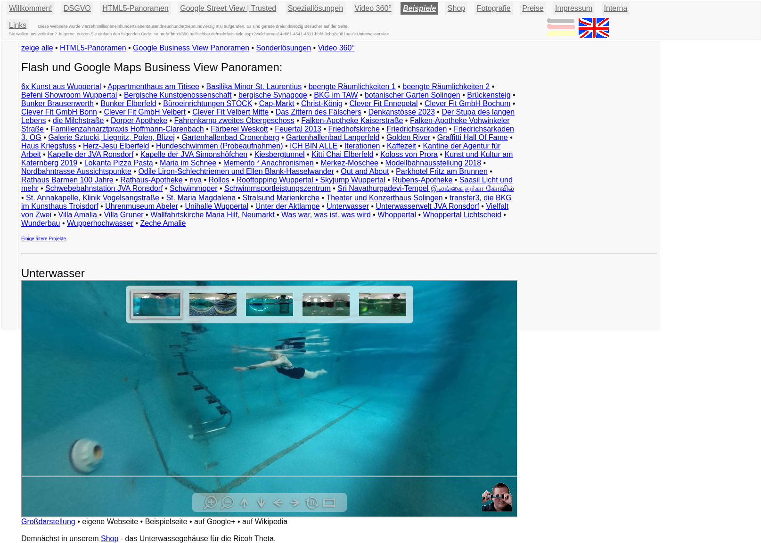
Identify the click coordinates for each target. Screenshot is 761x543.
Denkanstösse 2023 (401, 112)
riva (195, 180)
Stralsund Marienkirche (281, 198)
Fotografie (494, 8)
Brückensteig (489, 95)
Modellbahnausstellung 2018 (433, 163)
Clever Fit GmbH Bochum (467, 103)
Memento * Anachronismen (268, 163)
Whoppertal (396, 215)
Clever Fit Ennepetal (384, 103)
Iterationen (362, 146)
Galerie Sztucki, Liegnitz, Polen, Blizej (111, 137)
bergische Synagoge (272, 95)
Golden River (408, 137)
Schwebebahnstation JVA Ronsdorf (104, 188)
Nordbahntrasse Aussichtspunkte (76, 171)
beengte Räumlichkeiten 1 (352, 86)
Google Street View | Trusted (228, 8)
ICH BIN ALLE (313, 146)
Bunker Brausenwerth (57, 103)
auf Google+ (215, 522)
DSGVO (77, 8)
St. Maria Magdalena (201, 198)
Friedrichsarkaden (416, 129)
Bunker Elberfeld (128, 103)
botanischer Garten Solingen (412, 95)
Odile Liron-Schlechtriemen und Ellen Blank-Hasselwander (236, 171)
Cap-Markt (277, 103)
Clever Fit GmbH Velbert (144, 112)
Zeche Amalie (163, 223)
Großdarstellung (48, 522)
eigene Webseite (110, 522)
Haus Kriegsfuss (48, 146)
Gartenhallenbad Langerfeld (332, 137)
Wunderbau (40, 223)
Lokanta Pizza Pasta (118, 163)
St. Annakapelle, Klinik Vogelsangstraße (92, 198)
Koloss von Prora (409, 154)
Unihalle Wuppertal (216, 206)
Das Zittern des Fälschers (318, 112)
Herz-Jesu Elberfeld (116, 146)
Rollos (218, 180)
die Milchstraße (78, 120)
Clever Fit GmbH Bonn (59, 112)
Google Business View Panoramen (191, 48)
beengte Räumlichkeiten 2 (446, 86)
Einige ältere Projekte (43, 238)
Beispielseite (166, 522)
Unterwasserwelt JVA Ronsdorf (427, 206)
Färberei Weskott (239, 129)
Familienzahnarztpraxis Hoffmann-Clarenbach (127, 129)
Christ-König (322, 103)
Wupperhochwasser (100, 223)
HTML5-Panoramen (135, 8)
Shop (109, 539)
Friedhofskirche (353, 129)
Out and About (365, 171)
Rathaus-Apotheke (151, 180)
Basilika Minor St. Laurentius (254, 86)
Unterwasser (348, 206)
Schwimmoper (193, 188)
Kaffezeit (401, 146)
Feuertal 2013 (298, 129)
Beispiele (419, 8)
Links (17, 25)
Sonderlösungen (283, 48)
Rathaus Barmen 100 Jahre (67, 180)
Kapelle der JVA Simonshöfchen (193, 154)
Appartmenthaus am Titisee (153, 86)
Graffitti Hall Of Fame (472, 137)
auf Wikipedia (264, 522)
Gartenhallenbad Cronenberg (230, 137)
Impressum (573, 8)
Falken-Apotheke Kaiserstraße (352, 120)
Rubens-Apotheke (422, 180)
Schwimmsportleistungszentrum (277, 188)
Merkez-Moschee (349, 163)
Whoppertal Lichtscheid (462, 215)
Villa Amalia (77, 215)
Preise (532, 8)
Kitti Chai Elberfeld (342, 154)
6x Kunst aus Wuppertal (61, 86)
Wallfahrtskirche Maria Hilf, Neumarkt (212, 215)
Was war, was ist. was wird (326, 215)
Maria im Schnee (188, 163)
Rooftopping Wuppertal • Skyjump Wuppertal (310, 180)
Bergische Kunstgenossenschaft (178, 95)
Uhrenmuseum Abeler (141, 206)
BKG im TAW (336, 95)
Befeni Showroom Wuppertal (69, 95)
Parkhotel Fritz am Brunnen (442, 171)
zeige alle (37, 48)
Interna (616, 8)
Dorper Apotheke (139, 120)
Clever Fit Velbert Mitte (230, 112)
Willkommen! (30, 8)
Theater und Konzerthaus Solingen (384, 198)
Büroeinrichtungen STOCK (207, 103)
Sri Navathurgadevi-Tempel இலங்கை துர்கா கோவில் (425, 188)
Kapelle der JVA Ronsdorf (90, 154)
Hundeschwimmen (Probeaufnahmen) (219, 146)
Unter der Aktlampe (287, 206)
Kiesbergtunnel (279, 154)
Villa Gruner (123, 215)
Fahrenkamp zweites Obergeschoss (234, 120)
